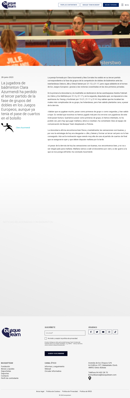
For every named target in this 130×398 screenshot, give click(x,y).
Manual (48, 369)
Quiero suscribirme (56, 353)
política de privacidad (69, 338)
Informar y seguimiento (54, 366)
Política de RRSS (86, 391)
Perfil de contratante (68, 5)
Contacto (5, 376)
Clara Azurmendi (23, 128)
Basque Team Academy (91, 5)
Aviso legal (40, 391)
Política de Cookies (53, 391)
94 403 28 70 (102, 372)
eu (128, 5)
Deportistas (6, 371)
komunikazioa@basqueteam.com (102, 375)
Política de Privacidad (70, 391)
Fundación (5, 366)
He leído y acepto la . (63, 338)
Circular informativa (53, 371)
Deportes (5, 373)
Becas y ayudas (111, 5)
